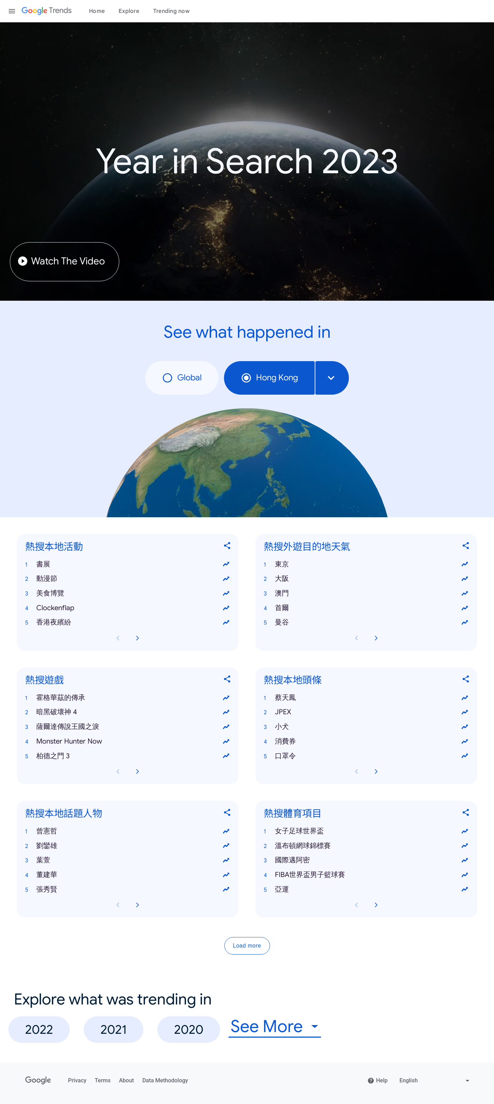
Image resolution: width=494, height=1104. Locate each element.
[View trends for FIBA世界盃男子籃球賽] (465, 875)
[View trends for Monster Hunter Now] (226, 741)
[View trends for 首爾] (465, 608)
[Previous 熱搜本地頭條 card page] (356, 771)
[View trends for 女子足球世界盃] (465, 831)
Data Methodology (165, 1080)
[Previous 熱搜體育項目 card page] (356, 905)
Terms (103, 1080)
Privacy (77, 1080)
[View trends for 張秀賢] (226, 889)
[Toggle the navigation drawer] (11, 11)
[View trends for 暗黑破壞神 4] (226, 712)
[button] (127, 564)
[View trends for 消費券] (465, 741)
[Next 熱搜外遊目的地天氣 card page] (376, 638)
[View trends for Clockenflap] (226, 608)
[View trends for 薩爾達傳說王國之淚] (226, 727)
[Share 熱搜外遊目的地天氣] (466, 546)
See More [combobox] (267, 1026)
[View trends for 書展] (226, 564)
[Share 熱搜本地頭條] (466, 680)
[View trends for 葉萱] (226, 860)
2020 (188, 1029)
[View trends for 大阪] (465, 579)
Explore (129, 11)
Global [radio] (182, 377)
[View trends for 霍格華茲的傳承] (226, 697)
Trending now (171, 11)
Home (97, 11)
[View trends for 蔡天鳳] (465, 697)
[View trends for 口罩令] (465, 756)
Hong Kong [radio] (269, 377)
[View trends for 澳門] (465, 593)
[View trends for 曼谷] (465, 622)
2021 (113, 1029)
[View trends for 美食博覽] (226, 593)
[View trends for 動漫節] (226, 579)
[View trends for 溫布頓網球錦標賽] (465, 845)
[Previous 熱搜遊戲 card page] (118, 771)
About (126, 1080)
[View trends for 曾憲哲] (226, 831)
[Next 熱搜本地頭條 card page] (376, 771)
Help (377, 1080)
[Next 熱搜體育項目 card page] (376, 905)
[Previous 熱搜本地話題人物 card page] (118, 905)
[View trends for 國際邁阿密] (465, 860)
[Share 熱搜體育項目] (466, 813)
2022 (39, 1029)
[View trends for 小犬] (465, 727)
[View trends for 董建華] (226, 875)
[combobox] (332, 378)
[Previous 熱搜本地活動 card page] (118, 638)
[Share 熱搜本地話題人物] (227, 813)
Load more (247, 946)
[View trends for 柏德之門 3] (226, 756)
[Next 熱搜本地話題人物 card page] (137, 905)
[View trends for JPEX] (465, 712)
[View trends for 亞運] (465, 889)
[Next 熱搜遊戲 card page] (137, 771)
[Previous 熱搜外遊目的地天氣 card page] (356, 638)
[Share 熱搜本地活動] (227, 546)
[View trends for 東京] (465, 564)
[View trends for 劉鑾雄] (226, 845)
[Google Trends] (46, 11)
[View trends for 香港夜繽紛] (226, 622)
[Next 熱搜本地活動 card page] (137, 638)
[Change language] (435, 1080)
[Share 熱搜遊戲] (227, 680)
